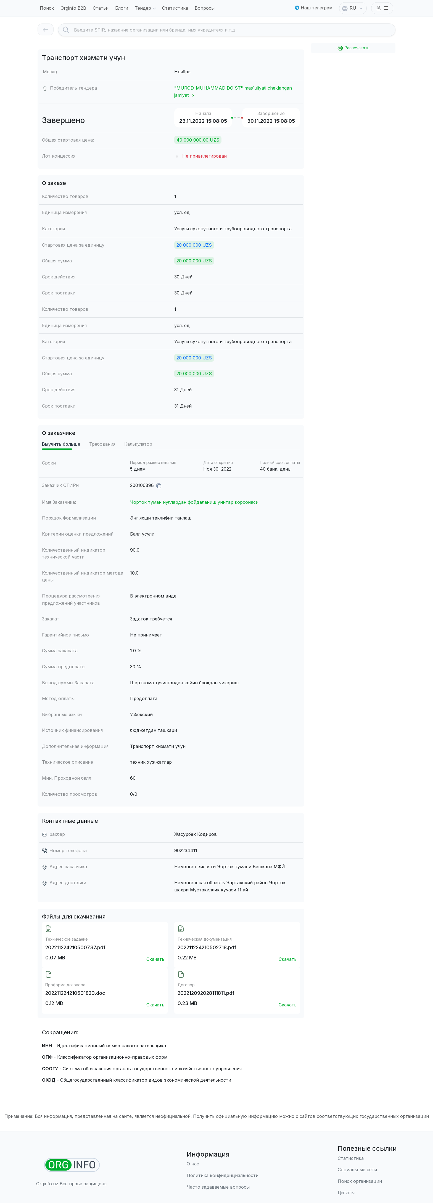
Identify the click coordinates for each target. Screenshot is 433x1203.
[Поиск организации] (367, 1181)
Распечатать (353, 48)
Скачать (155, 968)
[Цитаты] (367, 1193)
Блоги (121, 8)
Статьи (101, 8)
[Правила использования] (222, 1175)
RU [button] (353, 8)
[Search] (234, 30)
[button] (382, 8)
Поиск (47, 8)
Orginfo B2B (73, 8)
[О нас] (222, 1164)
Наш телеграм (313, 8)
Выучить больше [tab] (61, 453)
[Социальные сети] (367, 1170)
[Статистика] (367, 1158)
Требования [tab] (102, 453)
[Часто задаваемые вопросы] (222, 1187)
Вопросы (205, 8)
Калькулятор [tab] (138, 453)
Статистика (175, 8)
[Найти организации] (72, 1165)
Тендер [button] (146, 8)
